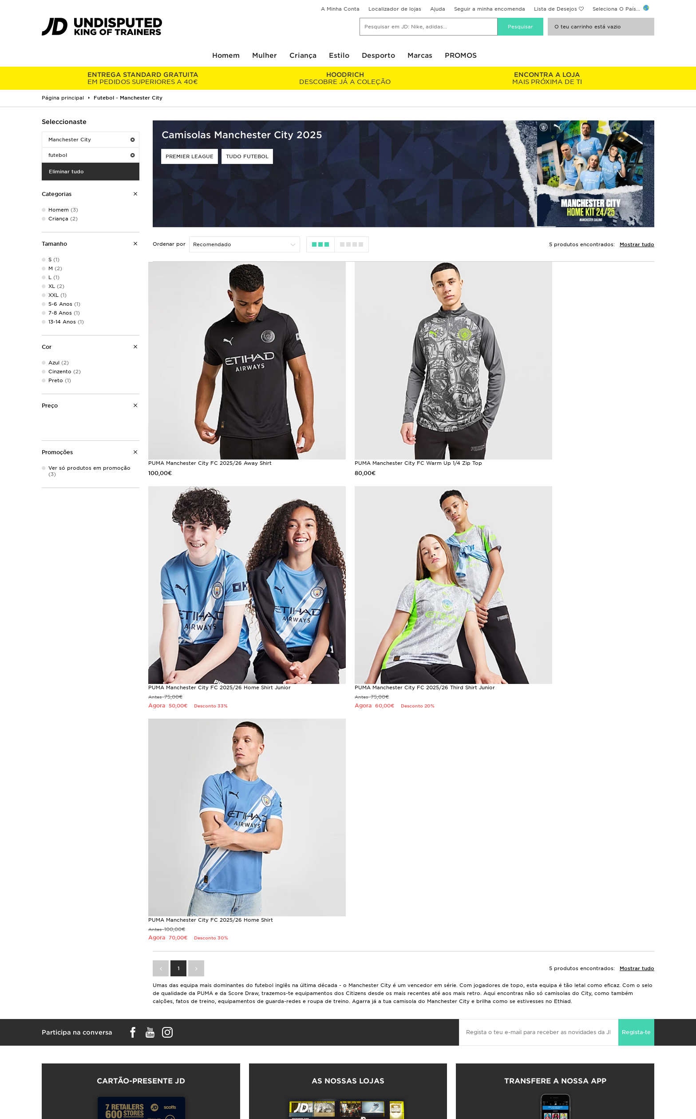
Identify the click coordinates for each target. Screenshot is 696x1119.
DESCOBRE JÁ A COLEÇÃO (345, 78)
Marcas (419, 56)
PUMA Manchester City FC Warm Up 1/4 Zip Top (387, 432)
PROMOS (461, 56)
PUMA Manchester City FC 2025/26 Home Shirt (386, 634)
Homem (226, 56)
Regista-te (636, 746)
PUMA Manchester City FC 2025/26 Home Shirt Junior (571, 432)
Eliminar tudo (66, 171)
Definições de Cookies (530, 1040)
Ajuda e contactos (219, 1022)
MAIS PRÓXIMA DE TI (547, 78)
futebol (91, 155)
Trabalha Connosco (373, 1003)
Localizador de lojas (394, 9)
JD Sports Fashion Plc (377, 1012)
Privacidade (516, 1022)
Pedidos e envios (64, 1003)
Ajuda (437, 9)
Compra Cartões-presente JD (141, 914)
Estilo (339, 56)
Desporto (378, 56)
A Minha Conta (340, 9)
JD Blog (52, 1031)
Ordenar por (169, 244)
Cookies (511, 1031)
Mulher (264, 56)
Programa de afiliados (377, 1022)
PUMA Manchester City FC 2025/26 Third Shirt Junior (218, 634)
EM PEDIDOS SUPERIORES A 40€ (143, 78)
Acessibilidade (520, 1050)
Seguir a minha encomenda (489, 9)
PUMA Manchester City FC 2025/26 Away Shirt (210, 432)
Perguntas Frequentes (231, 992)
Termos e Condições (528, 1003)
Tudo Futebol (247, 156)
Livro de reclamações (223, 1031)
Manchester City (91, 139)
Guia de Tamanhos (66, 1012)
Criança (302, 56)
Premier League (190, 156)
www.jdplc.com (165, 1103)
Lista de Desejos (555, 9)
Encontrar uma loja (67, 1022)
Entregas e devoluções (225, 1003)
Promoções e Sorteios (530, 1012)
